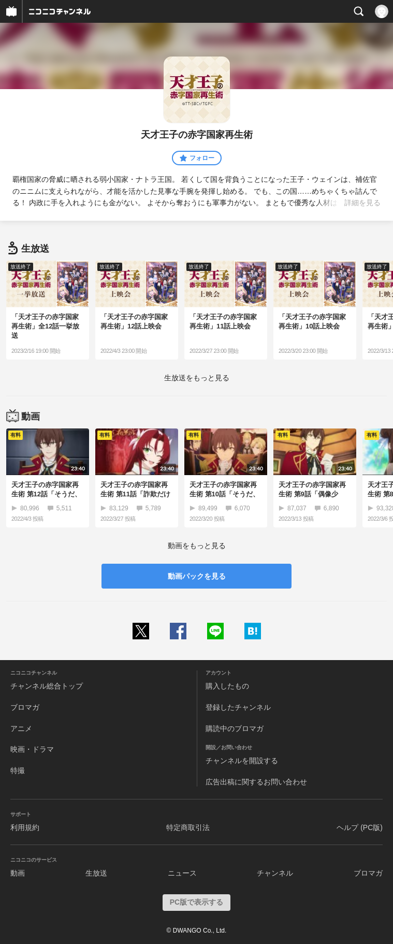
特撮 (17, 770)
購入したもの (227, 686)
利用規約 (24, 827)
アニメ (21, 728)
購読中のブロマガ (235, 728)
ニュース (182, 873)
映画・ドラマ (32, 749)
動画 (17, 873)
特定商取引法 (188, 827)
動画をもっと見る (197, 545)
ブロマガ (24, 707)
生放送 (96, 873)
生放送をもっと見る (196, 378)
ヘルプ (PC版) (360, 827)
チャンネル (275, 873)
